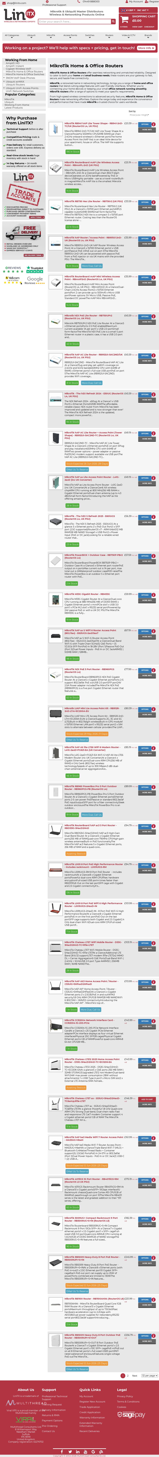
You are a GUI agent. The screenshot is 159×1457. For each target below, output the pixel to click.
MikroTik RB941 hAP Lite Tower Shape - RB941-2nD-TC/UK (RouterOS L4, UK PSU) (94, 125)
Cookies (121, 1407)
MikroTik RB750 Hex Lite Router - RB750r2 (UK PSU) (94, 201)
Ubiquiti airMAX (14, 81)
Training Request (52, 1404)
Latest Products (13, 107)
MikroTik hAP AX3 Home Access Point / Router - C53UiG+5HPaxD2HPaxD (91, 982)
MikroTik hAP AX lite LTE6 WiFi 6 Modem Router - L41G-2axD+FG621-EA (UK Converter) (92, 748)
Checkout (149, 27)
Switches (89, 36)
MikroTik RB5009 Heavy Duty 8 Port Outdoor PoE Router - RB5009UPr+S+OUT (92, 1336)
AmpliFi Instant (14, 66)
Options (144, 124)
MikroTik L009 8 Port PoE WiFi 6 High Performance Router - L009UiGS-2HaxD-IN (93, 905)
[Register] (152, 1)
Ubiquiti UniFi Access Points (21, 88)
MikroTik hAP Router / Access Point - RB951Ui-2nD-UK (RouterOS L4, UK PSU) (93, 239)
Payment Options (52, 1420)
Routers (109, 36)
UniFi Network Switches (19, 91)
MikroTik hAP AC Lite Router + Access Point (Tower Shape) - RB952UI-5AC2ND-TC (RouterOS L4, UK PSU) (93, 435)
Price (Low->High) (139, 115)
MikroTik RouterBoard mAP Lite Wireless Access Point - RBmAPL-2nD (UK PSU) (92, 164)
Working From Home (16, 105)
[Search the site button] (113, 21)
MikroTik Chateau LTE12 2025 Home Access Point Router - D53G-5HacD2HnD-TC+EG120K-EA (92, 1060)
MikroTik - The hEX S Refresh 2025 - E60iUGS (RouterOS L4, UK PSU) (90, 517)
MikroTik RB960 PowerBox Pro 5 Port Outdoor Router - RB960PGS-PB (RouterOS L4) (91, 787)
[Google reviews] (35, 284)
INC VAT (143, 10)
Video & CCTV (128, 36)
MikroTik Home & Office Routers (24, 71)
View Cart (137, 27)
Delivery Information (54, 1409)
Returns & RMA (50, 1415)
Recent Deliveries (90, 1431)
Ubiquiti (31, 36)
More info (147, 130)
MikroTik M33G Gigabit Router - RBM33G (87, 594)
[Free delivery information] (24, 259)
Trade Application (90, 1407)
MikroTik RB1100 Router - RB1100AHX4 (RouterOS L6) (94, 1298)
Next (134, 1375)
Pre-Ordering (49, 1425)
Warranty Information (92, 1417)
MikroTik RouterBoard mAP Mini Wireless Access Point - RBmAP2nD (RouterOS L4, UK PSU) (92, 278)
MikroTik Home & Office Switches (24, 74)
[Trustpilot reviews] (35, 273)
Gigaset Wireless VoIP (18, 68)
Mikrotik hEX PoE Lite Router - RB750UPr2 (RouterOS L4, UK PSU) (88, 317)
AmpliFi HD (12, 63)
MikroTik (51, 36)
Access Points (70, 36)
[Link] (62, 1452)
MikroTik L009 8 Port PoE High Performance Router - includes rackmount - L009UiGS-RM (94, 865)
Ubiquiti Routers (15, 84)
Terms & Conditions (128, 1401)
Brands (148, 36)
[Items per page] (149, 1375)
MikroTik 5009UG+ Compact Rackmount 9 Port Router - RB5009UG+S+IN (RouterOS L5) (91, 1219)
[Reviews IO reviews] (13, 273)
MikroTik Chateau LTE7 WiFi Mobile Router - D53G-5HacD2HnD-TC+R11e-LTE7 (93, 943)
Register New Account (92, 1401)
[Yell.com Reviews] (13, 284)
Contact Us (48, 1431)
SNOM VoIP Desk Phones (20, 78)
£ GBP (128, 10)
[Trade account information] (24, 219)
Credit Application (90, 1412)
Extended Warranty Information (91, 1424)
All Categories (12, 36)
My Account (86, 1396)
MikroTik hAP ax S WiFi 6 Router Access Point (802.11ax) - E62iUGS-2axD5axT (90, 632)
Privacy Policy (125, 1396)
